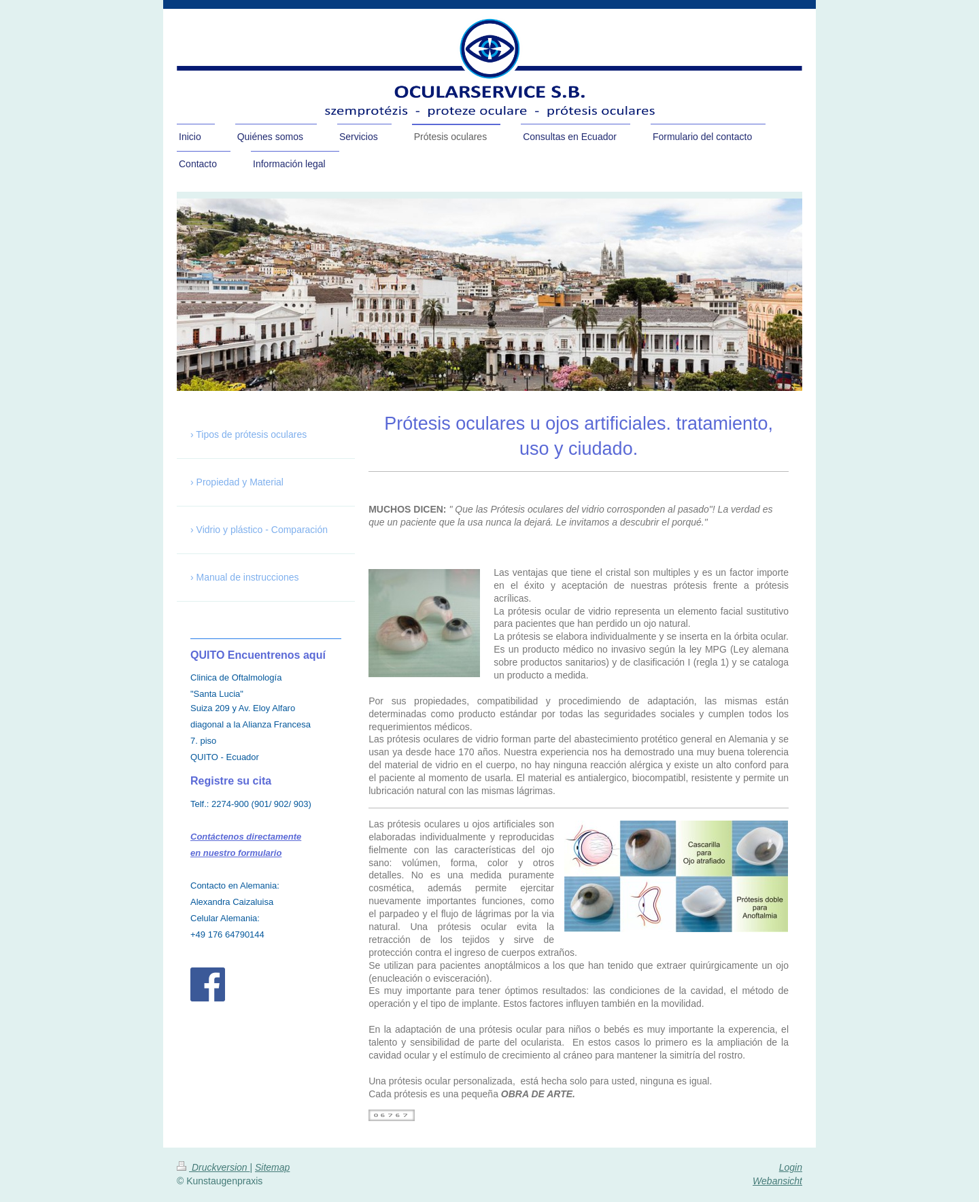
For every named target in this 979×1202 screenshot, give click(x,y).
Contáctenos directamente (245, 836)
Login (790, 1167)
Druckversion (213, 1167)
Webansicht (777, 1180)
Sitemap (272, 1167)
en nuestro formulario (235, 853)
